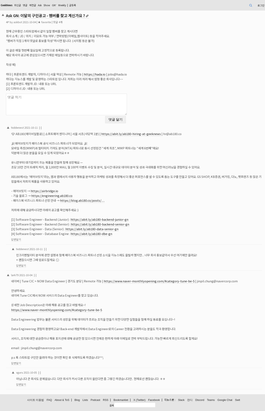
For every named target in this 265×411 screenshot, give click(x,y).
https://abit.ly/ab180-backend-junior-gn (99, 219)
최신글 (17, 5)
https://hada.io (94, 74)
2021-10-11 (31, 127)
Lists (85, 399)
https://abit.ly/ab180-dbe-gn (91, 233)
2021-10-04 (26, 275)
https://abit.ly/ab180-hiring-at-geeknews (131, 134)
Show (46, 5)
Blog (77, 399)
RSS (105, 399)
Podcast (95, 399)
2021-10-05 (30, 372)
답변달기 (16, 239)
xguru (19, 372)
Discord (199, 399)
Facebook (154, 399)
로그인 (261, 5)
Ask (40, 5)
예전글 (32, 5)
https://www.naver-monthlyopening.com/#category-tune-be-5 (149, 281)
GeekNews (6, 5)
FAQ (49, 399)
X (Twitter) (139, 399)
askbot (17, 22)
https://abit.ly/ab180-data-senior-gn (91, 229)
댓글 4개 (58, 22)
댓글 (25, 5)
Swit (237, 399)
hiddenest (17, 127)
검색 (112, 405)
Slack (181, 399)
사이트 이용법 (35, 399)
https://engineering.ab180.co (51, 195)
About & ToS (62, 399)
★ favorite (44, 22)
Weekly (62, 5)
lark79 (15, 275)
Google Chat (224, 399)
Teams (211, 399)
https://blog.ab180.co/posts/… (82, 200)
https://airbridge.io (44, 191)
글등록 (72, 5)
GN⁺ (54, 5)
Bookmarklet (120, 399)
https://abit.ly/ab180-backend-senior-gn (100, 224)
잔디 (190, 399)
